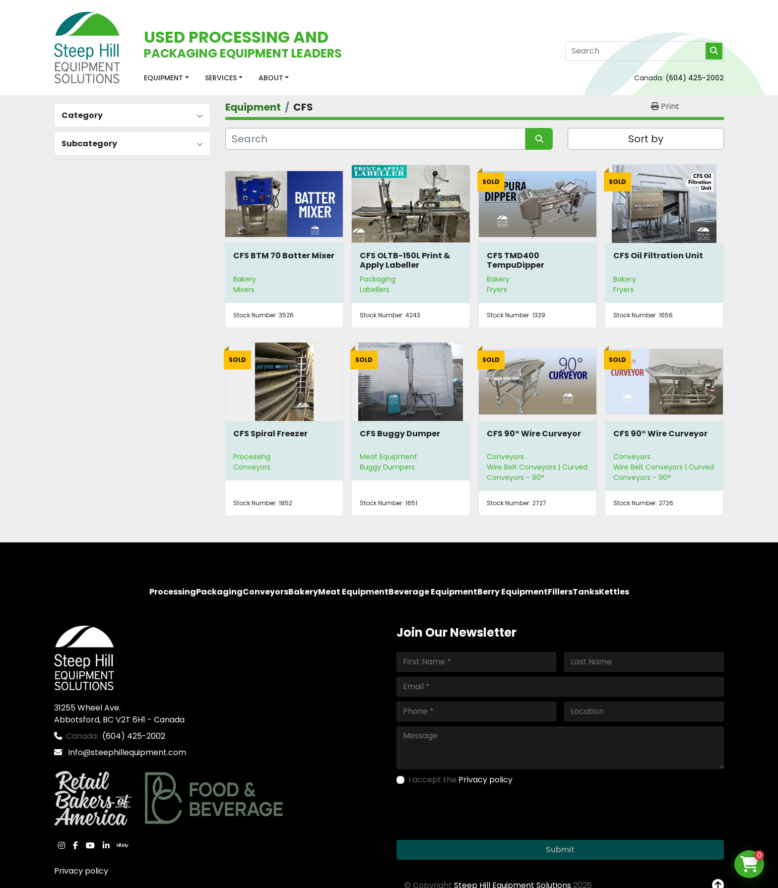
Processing (251, 457)
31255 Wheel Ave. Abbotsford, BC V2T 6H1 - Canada (119, 713)
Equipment (163, 78)
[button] (166, 78)
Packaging (377, 279)
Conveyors (505, 457)
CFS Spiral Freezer (270, 433)
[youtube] (90, 845)
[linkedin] (106, 845)
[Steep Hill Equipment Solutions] (84, 657)
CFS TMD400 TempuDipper (515, 260)
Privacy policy (81, 871)
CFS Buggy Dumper (400, 433)
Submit (560, 849)
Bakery (244, 279)
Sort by (645, 139)
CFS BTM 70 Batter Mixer (283, 255)
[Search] (644, 51)
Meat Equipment (388, 457)
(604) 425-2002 (694, 78)
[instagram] (61, 845)
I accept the (460, 779)
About (271, 78)
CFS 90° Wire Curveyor (534, 433)
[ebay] (123, 845)
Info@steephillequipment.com (126, 752)
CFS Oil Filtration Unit (658, 255)
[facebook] (75, 845)
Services (221, 78)
